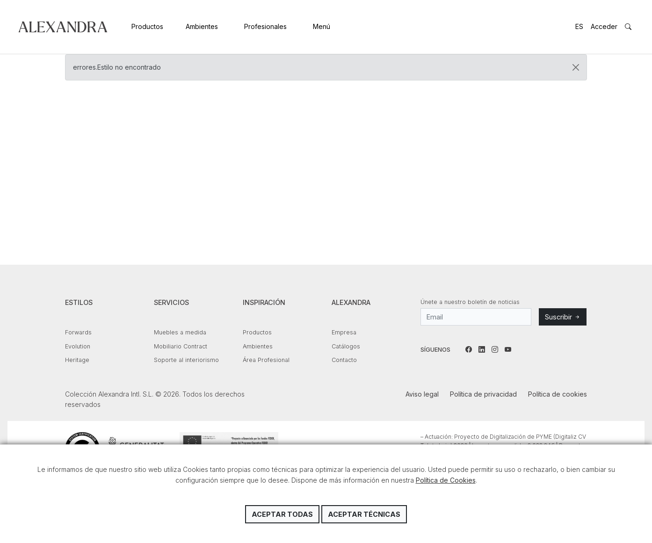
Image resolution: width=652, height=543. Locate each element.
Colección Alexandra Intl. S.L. (63, 27)
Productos (147, 26)
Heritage (77, 359)
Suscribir (562, 317)
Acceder (604, 26)
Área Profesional (266, 359)
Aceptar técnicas (364, 514)
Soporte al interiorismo (186, 359)
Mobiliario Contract (180, 346)
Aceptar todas (282, 514)
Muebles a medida (180, 332)
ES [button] (579, 26)
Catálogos (346, 346)
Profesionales (265, 26)
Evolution (77, 346)
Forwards (78, 332)
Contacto (344, 359)
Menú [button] (321, 26)
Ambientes (202, 26)
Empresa (344, 332)
